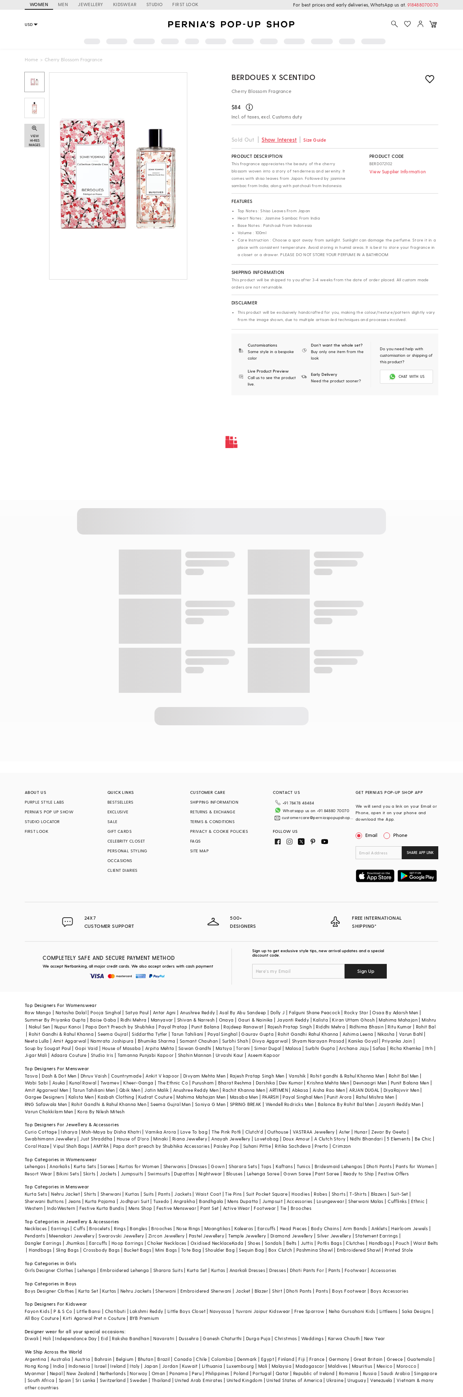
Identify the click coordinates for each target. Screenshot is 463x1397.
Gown (218, 1166)
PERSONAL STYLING (127, 850)
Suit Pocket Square (266, 1194)
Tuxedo (161, 1201)
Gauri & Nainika (255, 1019)
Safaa (379, 1048)
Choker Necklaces (166, 1243)
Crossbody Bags (101, 1250)
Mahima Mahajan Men (200, 1096)
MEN (63, 4)
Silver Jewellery (334, 1235)
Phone (399, 835)
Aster (344, 1131)
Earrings (60, 1228)
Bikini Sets (67, 1173)
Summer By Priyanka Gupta (55, 1019)
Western (34, 1208)
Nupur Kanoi (67, 1026)
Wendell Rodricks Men (290, 1104)
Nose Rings (188, 1228)
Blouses (234, 1173)
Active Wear (236, 1208)
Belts (291, 1243)
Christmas (285, 1338)
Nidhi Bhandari (366, 1138)
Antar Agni (164, 1012)
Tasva (31, 1075)
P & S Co (63, 1311)
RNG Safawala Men (46, 1104)
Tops (266, 1166)
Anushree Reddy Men (196, 1090)
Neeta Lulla (37, 1040)
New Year (374, 1338)
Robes (320, 1194)
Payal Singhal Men (303, 1096)
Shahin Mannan (195, 1055)
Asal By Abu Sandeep (242, 1012)
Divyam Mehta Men (204, 1075)
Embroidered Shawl (359, 1250)
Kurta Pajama (100, 1201)
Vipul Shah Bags (71, 1146)
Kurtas (132, 1194)
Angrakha (184, 1201)
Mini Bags (166, 1250)
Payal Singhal (222, 1034)
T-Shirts (358, 1194)
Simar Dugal (267, 1048)
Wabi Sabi (36, 1082)
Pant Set (209, 1208)
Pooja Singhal (105, 1012)
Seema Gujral (113, 1034)
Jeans (74, 1201)
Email (367, 835)
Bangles (138, 1228)
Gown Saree (297, 1173)
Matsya (224, 1048)
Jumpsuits (132, 1173)
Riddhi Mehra (330, 1026)
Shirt (277, 1291)
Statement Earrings (376, 1235)
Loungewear (330, 1201)
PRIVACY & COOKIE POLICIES (219, 831)
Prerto (321, 1146)
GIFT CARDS (119, 831)
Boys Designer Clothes (49, 1291)
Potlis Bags (329, 1243)
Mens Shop (140, 1208)
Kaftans (284, 1166)
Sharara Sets (243, 1166)
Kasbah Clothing (116, 1096)
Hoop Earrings (127, 1243)
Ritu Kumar (400, 1026)
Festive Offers (393, 1173)
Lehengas (35, 1166)
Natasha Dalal (71, 1012)
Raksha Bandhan (130, 1338)
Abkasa (300, 1090)
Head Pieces (293, 1228)
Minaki (160, 1138)
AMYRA (101, 1146)
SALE (112, 821)
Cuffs (79, 1228)
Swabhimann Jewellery (50, 1138)
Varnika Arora (160, 1131)
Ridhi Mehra (133, 1019)
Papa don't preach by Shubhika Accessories (161, 1146)
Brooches (301, 1208)
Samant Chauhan (199, 1040)
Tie (283, 1208)
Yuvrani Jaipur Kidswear (263, 1311)
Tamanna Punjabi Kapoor (146, 1055)
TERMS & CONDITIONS (212, 821)
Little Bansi (89, 1311)
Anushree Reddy (197, 1012)
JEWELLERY (90, 4)
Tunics (303, 1166)
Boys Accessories (389, 1291)
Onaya (226, 1019)
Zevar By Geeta (388, 1131)
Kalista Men (81, 1096)
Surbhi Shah (235, 1040)
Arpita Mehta (159, 1048)
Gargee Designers (44, 1096)
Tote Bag (191, 1250)
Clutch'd (254, 1131)
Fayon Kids (37, 1311)
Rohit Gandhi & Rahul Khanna (61, 1034)
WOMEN (39, 4)
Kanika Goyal (363, 1040)
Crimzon (341, 1146)
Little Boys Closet (186, 1311)
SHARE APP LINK (420, 852)
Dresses (198, 1166)
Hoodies (301, 1194)
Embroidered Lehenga (124, 1270)
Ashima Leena (358, 1034)
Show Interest (279, 139)
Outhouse (277, 1131)
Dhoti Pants (379, 1166)
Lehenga (86, 1270)
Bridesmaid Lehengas (338, 1166)
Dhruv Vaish (94, 1075)
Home (31, 59)
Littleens (388, 1311)
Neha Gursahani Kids (352, 1311)
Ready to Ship (358, 1173)
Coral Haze (37, 1146)
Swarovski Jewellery (121, 1235)
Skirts (89, 1173)
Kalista (320, 1019)
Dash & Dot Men (59, 1075)
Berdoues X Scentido (273, 77)
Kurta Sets (85, 1166)
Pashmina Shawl (314, 1250)
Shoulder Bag (220, 1250)
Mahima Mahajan (398, 1019)
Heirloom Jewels (409, 1228)
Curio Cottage (41, 1131)
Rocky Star (356, 1012)
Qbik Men (129, 1090)
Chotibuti (115, 1311)
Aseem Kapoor (264, 1055)
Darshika (265, 1082)
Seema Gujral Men (170, 1104)
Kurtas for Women (139, 1166)
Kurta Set (197, 1270)
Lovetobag (267, 1138)
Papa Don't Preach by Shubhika (120, 1026)
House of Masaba (121, 1048)
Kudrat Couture (155, 1096)
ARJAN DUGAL (364, 1090)
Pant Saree (327, 1173)
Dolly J (277, 1012)
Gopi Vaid (86, 1048)
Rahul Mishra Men (375, 1096)
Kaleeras (243, 1228)
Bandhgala (211, 1201)
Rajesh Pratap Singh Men (257, 1075)
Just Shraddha (96, 1138)
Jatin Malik (156, 1090)
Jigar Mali (36, 1055)
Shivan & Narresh (195, 1019)
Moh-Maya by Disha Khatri (111, 1131)
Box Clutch (280, 1250)
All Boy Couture (42, 1318)
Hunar (360, 1131)
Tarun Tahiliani (187, 1034)
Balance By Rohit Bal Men (346, 1104)
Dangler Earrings (43, 1243)
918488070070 (422, 4)
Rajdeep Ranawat (243, 1026)
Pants (164, 1194)
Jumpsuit (272, 1201)
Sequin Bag (251, 1250)
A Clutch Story (330, 1138)
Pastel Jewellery (206, 1235)
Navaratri (164, 1338)
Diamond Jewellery (291, 1235)
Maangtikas (217, 1228)
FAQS (195, 841)
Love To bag (194, 1131)
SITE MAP (199, 850)
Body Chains (325, 1228)
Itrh (429, 1048)
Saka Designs (416, 1311)
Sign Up (365, 971)
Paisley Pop (226, 1146)
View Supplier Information (397, 171)
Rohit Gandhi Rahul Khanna (308, 1034)
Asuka (58, 1082)
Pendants (35, 1235)
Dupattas (184, 1173)
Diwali (32, 1338)
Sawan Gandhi (195, 1048)
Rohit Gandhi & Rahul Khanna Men (108, 1104)
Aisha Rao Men (329, 1090)
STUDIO (154, 4)
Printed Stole (399, 1250)
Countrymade (126, 1075)
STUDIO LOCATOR (42, 821)
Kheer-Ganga (138, 1082)
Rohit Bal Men (404, 1075)
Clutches (355, 1243)
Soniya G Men (210, 1104)
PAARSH (270, 1096)
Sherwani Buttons (44, 1201)
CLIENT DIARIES (122, 870)
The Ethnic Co (173, 1082)
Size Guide (314, 139)
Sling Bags (67, 1250)
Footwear (265, 1208)
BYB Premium (144, 1318)
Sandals (273, 1243)
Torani (243, 1048)
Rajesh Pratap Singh (290, 1026)
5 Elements (398, 1138)
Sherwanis (174, 1166)
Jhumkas (75, 1243)
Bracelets (99, 1228)
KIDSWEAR (125, 4)
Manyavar (162, 1019)
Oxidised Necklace (211, 1243)
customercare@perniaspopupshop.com (318, 817)
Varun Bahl (411, 1034)
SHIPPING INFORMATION (214, 802)
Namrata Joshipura (112, 1040)
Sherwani (111, 1194)
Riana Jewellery (189, 1138)
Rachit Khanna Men (244, 1090)
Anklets (379, 1228)
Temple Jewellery (247, 1235)
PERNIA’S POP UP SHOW (49, 811)
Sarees (107, 1166)
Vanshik (297, 1075)
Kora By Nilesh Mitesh (100, 1111)
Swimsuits (159, 1173)
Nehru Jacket (65, 1194)
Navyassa (220, 1311)
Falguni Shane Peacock (314, 1012)
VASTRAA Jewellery (314, 1131)
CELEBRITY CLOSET (126, 841)
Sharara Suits (168, 1270)
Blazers (379, 1194)
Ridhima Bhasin (366, 1026)
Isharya (69, 1131)
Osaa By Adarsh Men (395, 1012)
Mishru (429, 1019)
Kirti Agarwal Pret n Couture (94, 1318)
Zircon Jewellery (166, 1235)
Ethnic (417, 1201)
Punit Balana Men (410, 1082)
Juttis (307, 1243)
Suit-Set (399, 1194)
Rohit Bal (426, 1026)
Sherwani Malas (366, 1201)
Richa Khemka (405, 1048)
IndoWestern (61, 1208)
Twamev (110, 1082)
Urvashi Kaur (230, 1055)
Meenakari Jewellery (71, 1235)
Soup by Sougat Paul (48, 1048)
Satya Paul (137, 1012)
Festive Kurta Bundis (101, 1208)
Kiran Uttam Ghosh (353, 1019)
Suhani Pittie (257, 1146)
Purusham (203, 1082)
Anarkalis (59, 1166)
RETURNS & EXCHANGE (212, 811)
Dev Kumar (291, 1082)
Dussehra (189, 1338)
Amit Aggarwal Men (47, 1090)
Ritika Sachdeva (293, 1146)
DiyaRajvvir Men (401, 1090)
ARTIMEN (278, 1090)
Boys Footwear (349, 1291)
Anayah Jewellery (230, 1138)
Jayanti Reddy (293, 1019)
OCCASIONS (120, 860)
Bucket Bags (137, 1250)
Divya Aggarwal (270, 1040)
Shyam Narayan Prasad (318, 1040)
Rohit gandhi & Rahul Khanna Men (347, 1075)
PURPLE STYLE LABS (44, 802)
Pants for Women (415, 1166)
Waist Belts (425, 1243)
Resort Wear (38, 1173)
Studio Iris (102, 1055)
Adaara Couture (69, 1055)
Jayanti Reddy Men (399, 1104)
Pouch (402, 1243)
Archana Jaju (354, 1048)
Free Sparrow (309, 1311)
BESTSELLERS (120, 802)
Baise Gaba (103, 1019)
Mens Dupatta (242, 1201)
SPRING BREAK (246, 1104)
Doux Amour (296, 1138)
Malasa (293, 1048)
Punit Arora (339, 1096)
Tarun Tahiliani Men (94, 1090)
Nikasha (386, 1034)
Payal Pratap (173, 1026)
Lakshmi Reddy (146, 1311)
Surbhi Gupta (320, 1048)
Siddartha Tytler (149, 1034)
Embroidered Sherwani (206, 1291)
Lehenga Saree (263, 1173)
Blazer (261, 1291)
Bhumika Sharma (157, 1040)
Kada (238, 1243)
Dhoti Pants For (307, 1270)
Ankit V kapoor (162, 1075)
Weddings (312, 1338)
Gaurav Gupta (257, 1034)
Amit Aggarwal (69, 1040)
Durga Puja (258, 1338)
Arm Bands (355, 1228)
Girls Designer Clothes (49, 1270)
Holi (47, 1338)
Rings (120, 1228)
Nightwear (210, 1173)
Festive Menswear (176, 1208)
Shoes (254, 1243)
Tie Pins (233, 1194)
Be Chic (423, 1138)
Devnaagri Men (369, 1082)
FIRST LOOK (185, 4)
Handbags (380, 1243)
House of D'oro (133, 1138)
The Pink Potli (226, 1131)
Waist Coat (208, 1194)
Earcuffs (266, 1228)
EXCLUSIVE (118, 811)
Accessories (299, 1201)
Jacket (243, 1291)
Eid (104, 1338)
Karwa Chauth (344, 1338)
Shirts (90, 1194)
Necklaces (36, 1228)
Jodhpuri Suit (134, 1201)
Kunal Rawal (82, 1082)
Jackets (108, 1173)
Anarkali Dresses (247, 1270)
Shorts (338, 1194)
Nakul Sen (39, 1026)
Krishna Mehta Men (328, 1082)
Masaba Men (244, 1096)
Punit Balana (205, 1026)
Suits (149, 1194)
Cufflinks (397, 1201)
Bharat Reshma (235, 1082)
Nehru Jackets (135, 1291)
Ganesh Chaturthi (222, 1338)
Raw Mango (38, 1012)
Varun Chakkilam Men (49, 1111)
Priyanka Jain (397, 1040)
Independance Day (75, 1338)
